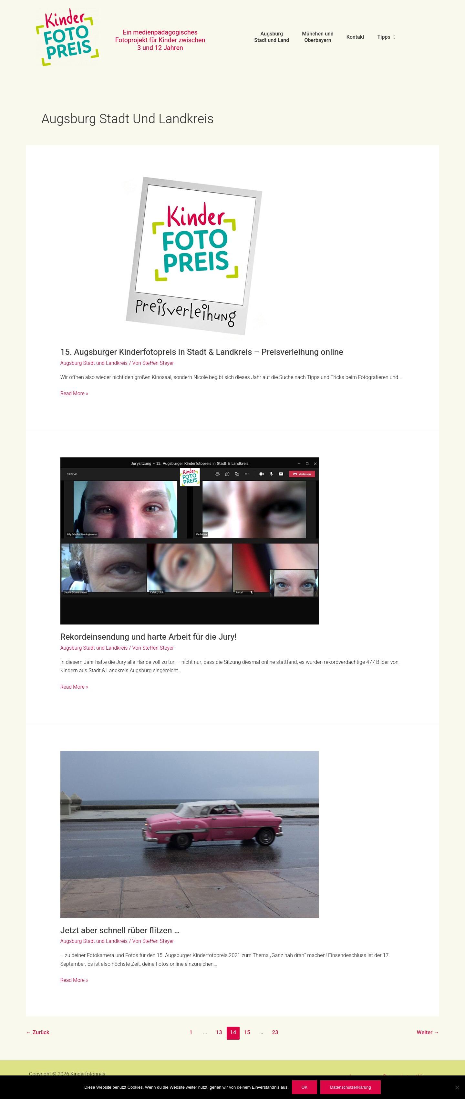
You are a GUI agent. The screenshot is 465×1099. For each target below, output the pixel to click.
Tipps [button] (386, 37)
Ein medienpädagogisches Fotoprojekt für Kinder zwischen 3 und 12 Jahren (160, 40)
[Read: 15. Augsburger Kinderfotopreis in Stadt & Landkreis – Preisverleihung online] (189, 256)
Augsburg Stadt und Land (271, 37)
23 (275, 1032)
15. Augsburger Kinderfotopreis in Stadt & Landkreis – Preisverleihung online (204, 352)
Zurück (38, 1032)
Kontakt (355, 37)
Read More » (74, 393)
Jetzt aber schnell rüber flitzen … (121, 930)
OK (305, 1087)
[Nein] (457, 1087)
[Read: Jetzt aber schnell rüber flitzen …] (189, 834)
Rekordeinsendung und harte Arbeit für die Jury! (149, 637)
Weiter (428, 1032)
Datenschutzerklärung (350, 1087)
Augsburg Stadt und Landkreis (94, 363)
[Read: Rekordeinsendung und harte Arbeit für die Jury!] (189, 541)
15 (247, 1032)
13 (219, 1032)
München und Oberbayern (318, 37)
